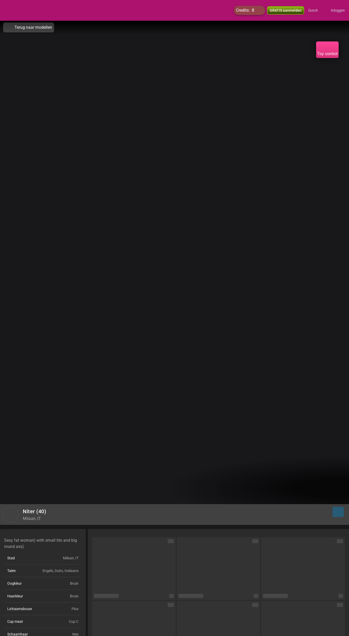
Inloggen (338, 10)
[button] (316, 10)
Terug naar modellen (28, 27)
